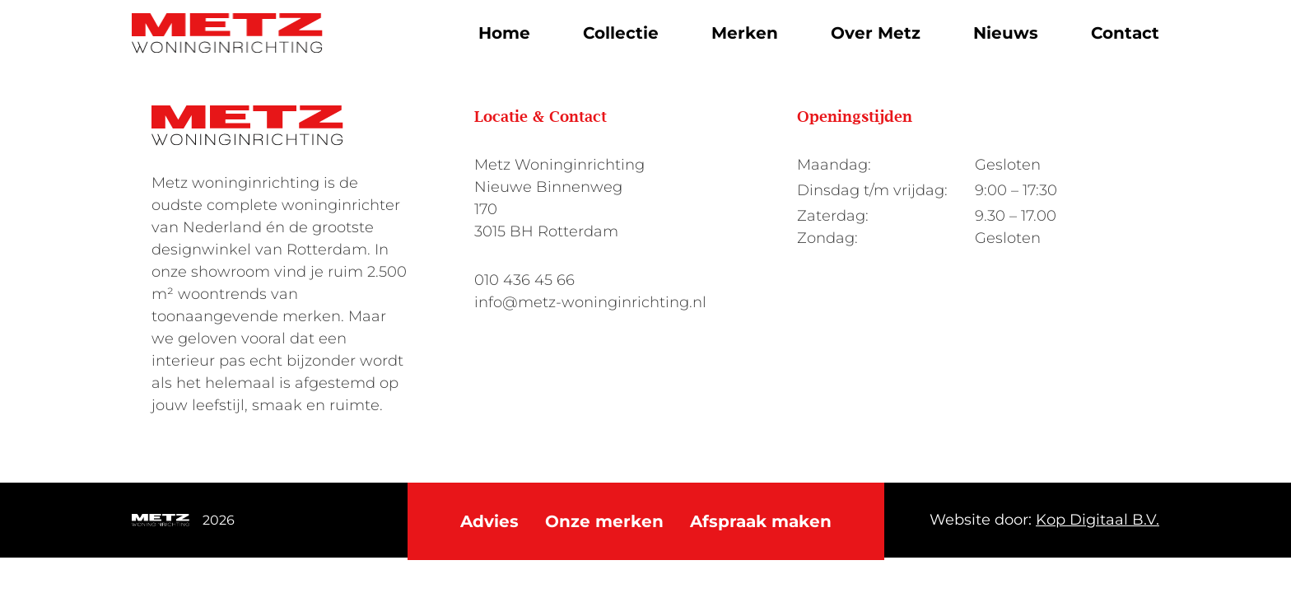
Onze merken (604, 521)
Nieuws (1005, 33)
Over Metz (875, 33)
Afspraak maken (761, 521)
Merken (744, 33)
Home (504, 33)
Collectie (621, 33)
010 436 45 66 (524, 280)
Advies (489, 521)
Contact (1125, 33)
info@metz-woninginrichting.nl (590, 302)
